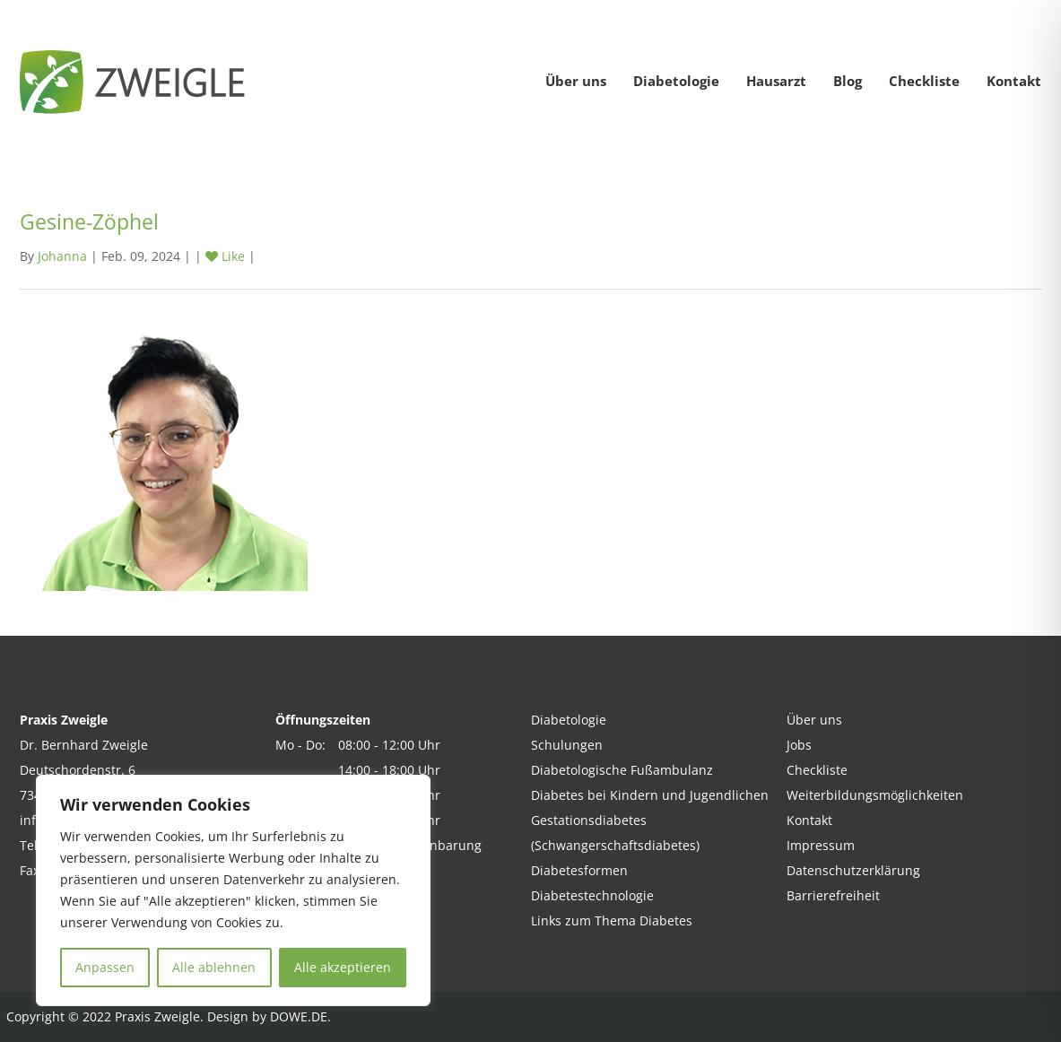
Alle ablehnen (214, 967)
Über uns (575, 81)
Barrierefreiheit (833, 895)
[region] (233, 890)
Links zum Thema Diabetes (611, 920)
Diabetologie (676, 81)
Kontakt (1014, 81)
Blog (847, 81)
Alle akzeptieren (342, 967)
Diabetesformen (579, 870)
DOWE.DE (298, 1016)
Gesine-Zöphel (89, 221)
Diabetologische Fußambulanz (622, 769)
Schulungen (567, 744)
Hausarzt (776, 81)
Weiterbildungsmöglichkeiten (875, 794)
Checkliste (924, 81)
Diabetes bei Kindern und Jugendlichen (650, 794)
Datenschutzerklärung (853, 870)
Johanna (62, 256)
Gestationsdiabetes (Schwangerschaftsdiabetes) (615, 833)
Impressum (821, 845)
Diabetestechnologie (592, 895)
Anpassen (105, 967)
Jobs (799, 744)
